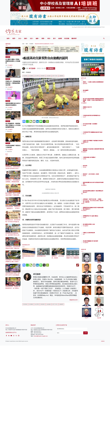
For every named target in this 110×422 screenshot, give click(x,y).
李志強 (93, 167)
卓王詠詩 (32, 68)
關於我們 (74, 38)
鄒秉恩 (93, 177)
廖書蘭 (93, 126)
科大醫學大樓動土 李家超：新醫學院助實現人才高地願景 (13, 61)
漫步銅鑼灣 (94, 90)
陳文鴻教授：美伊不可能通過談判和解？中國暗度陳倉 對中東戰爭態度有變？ (13, 195)
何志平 (93, 91)
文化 (19, 38)
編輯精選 (94, 84)
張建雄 (93, 218)
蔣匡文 (93, 108)
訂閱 (85, 409)
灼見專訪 (8, 121)
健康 (37, 38)
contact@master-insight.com (41, 412)
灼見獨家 (31, 75)
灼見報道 (8, 79)
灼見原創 (25, 75)
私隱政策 (103, 417)
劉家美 (93, 144)
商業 (43, 38)
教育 (14, 38)
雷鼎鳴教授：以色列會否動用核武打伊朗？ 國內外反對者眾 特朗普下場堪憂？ (13, 248)
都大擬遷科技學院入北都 (98, 224)
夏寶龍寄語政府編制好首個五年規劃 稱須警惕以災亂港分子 (98, 209)
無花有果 (94, 165)
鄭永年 (93, 135)
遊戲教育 (61, 75)
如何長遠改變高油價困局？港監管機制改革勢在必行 (98, 192)
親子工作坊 (55, 75)
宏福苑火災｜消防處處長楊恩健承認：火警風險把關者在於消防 (13, 83)
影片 (54, 38)
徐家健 (93, 160)
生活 (31, 38)
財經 (25, 38)
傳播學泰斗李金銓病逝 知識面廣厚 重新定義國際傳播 (97, 150)
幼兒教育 (31, 43)
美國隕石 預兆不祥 (96, 107)
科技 (48, 38)
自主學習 (37, 75)
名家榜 (60, 38)
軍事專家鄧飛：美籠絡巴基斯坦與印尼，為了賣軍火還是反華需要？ (13, 288)
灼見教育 (8, 57)
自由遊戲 (49, 75)
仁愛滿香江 (51, 68)
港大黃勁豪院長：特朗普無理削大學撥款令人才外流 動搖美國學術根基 (13, 125)
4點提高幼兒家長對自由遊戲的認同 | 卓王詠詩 (44, 43)
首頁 (23, 43)
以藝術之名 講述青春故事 (98, 232)
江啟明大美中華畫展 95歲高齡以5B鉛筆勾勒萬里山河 (98, 142)
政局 (8, 38)
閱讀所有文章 (74, 386)
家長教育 (43, 75)
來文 (93, 195)
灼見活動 (66, 38)
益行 (93, 234)
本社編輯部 (10, 65)
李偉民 (93, 203)
